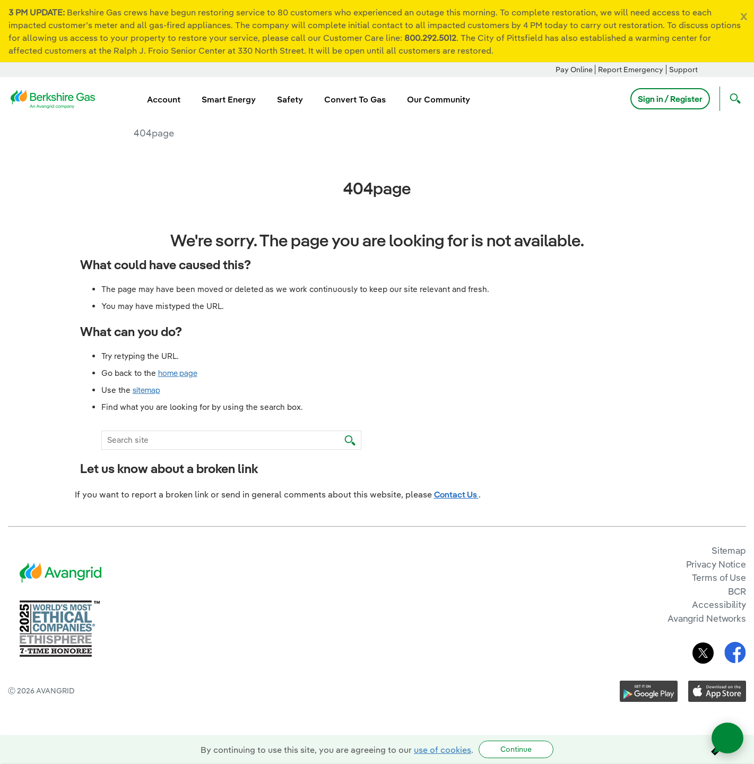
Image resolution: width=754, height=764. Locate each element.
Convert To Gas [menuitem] (355, 99)
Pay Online (574, 69)
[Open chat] (727, 738)
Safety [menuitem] (290, 99)
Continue (516, 749)
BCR (737, 591)
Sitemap (729, 550)
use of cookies (442, 749)
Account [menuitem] (163, 99)
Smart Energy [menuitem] (229, 99)
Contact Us (456, 494)
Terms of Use (719, 577)
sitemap (146, 390)
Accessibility (719, 604)
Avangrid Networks (707, 618)
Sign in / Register (670, 98)
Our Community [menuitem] (438, 99)
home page (177, 373)
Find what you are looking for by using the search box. (202, 407)
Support (683, 69)
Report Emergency (630, 69)
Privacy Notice (716, 564)
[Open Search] (733, 99)
